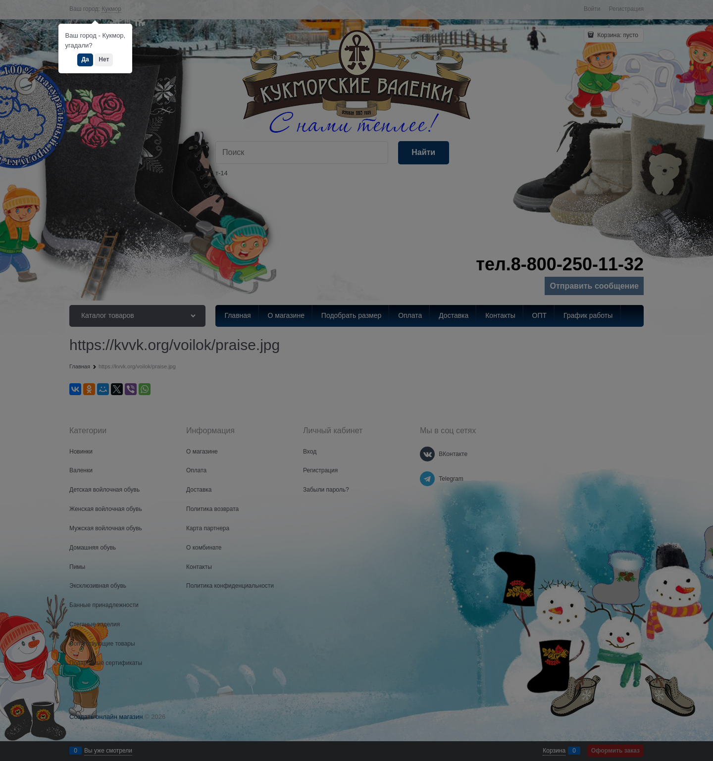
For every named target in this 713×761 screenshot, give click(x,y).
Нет (104, 59)
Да (85, 59)
